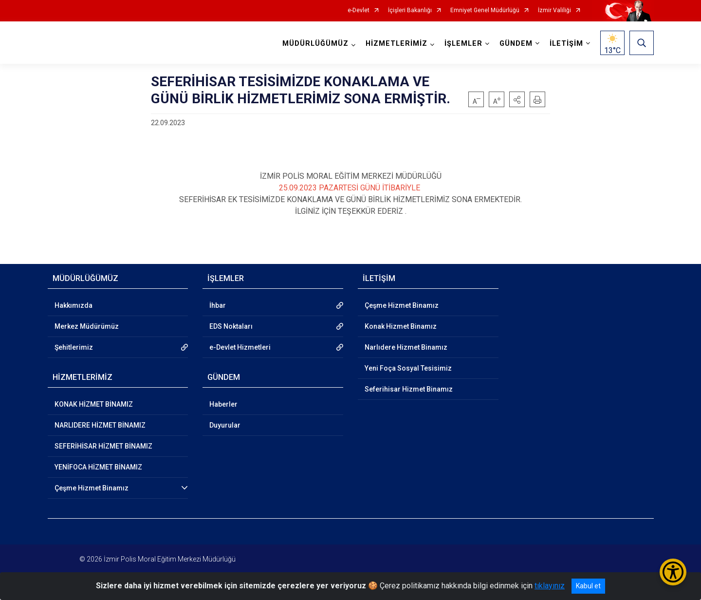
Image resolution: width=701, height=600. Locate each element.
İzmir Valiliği (554, 10)
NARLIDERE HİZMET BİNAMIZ (100, 425)
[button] (517, 99)
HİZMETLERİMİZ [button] (396, 43)
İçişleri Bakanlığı (410, 10)
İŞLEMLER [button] (463, 43)
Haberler (223, 404)
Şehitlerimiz (74, 347)
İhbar (217, 305)
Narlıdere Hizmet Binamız (406, 347)
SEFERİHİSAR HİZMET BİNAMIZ (103, 446)
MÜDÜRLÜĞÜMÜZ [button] (315, 43)
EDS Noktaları (231, 326)
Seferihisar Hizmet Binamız (409, 389)
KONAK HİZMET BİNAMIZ (94, 404)
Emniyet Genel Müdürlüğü (484, 10)
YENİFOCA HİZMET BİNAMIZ (98, 467)
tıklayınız (550, 585)
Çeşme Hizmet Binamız (92, 488)
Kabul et (588, 586)
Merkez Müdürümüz (87, 326)
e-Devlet (358, 10)
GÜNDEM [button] (516, 43)
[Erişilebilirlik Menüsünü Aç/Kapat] (673, 572)
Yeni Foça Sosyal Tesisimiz (408, 368)
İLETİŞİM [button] (566, 43)
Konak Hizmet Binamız (401, 326)
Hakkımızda (73, 305)
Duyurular (224, 425)
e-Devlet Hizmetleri (240, 347)
